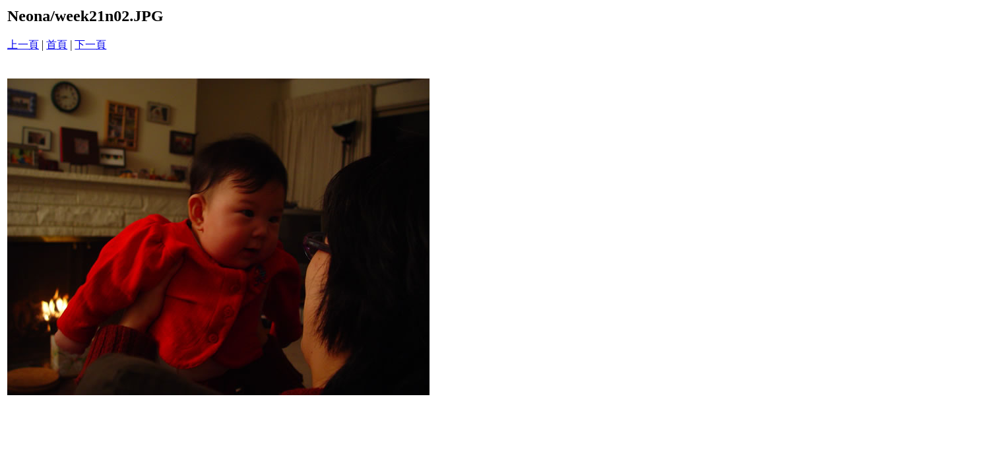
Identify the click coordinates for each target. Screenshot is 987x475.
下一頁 (90, 44)
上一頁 (23, 44)
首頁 (56, 44)
